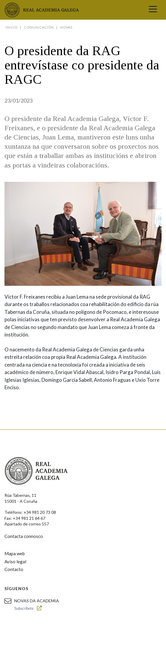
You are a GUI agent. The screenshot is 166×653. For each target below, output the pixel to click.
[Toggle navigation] (153, 10)
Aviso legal (15, 561)
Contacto (13, 569)
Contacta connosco (23, 536)
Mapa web (14, 553)
